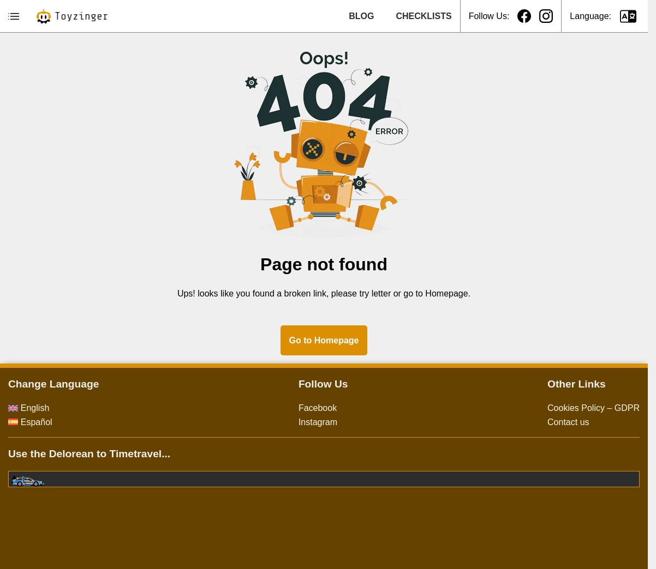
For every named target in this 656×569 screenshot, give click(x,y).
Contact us (568, 422)
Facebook (318, 408)
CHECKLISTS (423, 16)
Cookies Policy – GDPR (593, 408)
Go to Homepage (324, 340)
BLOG (361, 16)
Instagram (318, 422)
